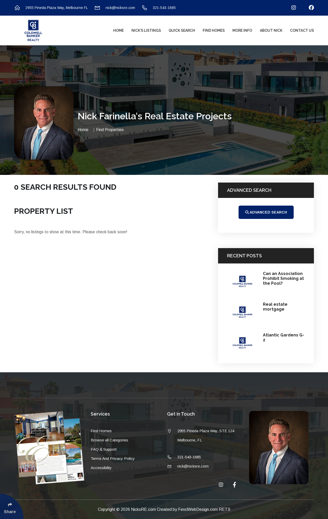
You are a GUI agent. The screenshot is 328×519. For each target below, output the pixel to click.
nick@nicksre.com (114, 8)
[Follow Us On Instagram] (290, 8)
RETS (224, 509)
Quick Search (182, 30)
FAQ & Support (104, 449)
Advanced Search (266, 212)
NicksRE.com (144, 509)
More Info (242, 30)
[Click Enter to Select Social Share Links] (12, 506)
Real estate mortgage (275, 307)
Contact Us (302, 30)
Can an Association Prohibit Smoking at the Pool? (283, 278)
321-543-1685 (158, 8)
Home (118, 30)
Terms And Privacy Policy (113, 458)
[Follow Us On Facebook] (308, 8)
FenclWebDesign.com (198, 509)
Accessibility (101, 467)
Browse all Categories (109, 440)
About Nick (271, 30)
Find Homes (214, 30)
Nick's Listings (146, 30)
